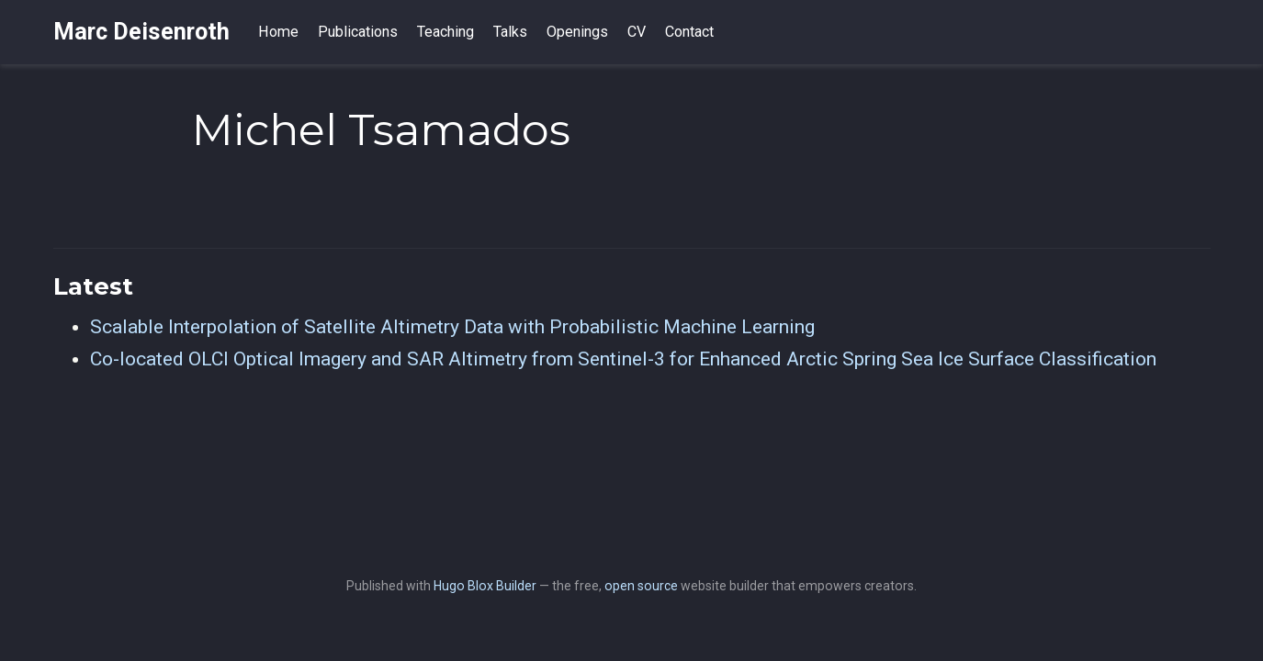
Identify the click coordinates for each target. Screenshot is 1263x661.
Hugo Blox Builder (485, 585)
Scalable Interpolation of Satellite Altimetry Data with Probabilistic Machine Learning (452, 327)
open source (641, 585)
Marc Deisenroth (141, 31)
